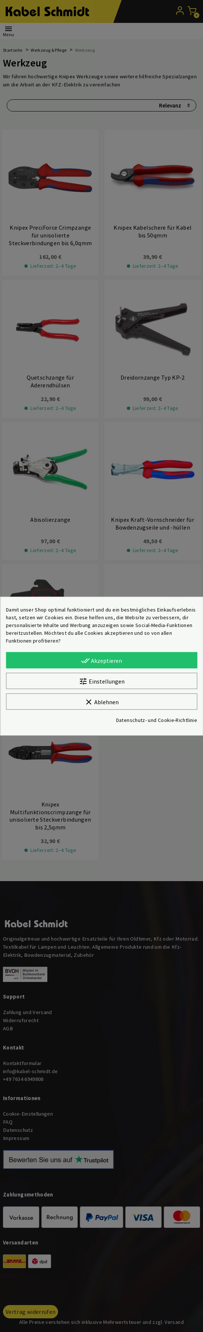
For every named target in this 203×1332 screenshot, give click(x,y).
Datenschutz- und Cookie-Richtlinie (156, 720)
